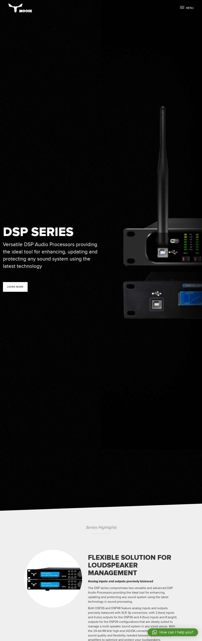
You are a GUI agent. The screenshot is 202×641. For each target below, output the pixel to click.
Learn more (15, 286)
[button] (173, 632)
